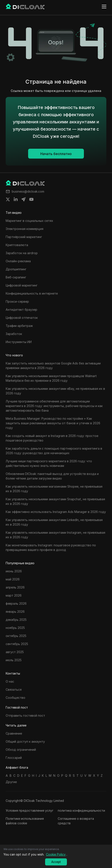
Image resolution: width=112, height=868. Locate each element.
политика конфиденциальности (81, 810)
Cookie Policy (56, 854)
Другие (11, 782)
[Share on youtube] (31, 199)
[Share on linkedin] (16, 199)
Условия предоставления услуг (29, 810)
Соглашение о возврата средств (76, 821)
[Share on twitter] (8, 199)
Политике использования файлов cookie (25, 821)
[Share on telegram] (23, 199)
